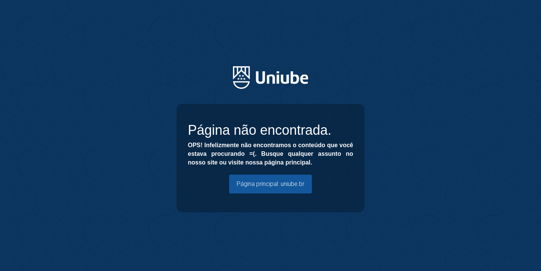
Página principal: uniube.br (270, 183)
